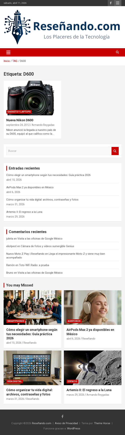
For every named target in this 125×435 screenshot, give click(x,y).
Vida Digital (14, 381)
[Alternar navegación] (8, 52)
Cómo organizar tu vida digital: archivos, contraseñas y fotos (42, 199)
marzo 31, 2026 (15, 398)
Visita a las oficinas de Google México (39, 238)
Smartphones (15, 321)
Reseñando (30, 342)
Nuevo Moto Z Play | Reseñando (25, 253)
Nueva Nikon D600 (19, 120)
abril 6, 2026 (73, 338)
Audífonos (74, 321)
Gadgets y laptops (19, 111)
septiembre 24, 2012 (18, 124)
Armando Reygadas (43, 124)
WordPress (73, 428)
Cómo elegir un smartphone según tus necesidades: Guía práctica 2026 (48, 175)
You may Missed (19, 285)
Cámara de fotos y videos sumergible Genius (47, 246)
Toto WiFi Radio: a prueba (34, 265)
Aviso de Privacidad (66, 423)
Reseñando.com (41, 423)
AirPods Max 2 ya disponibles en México (30, 187)
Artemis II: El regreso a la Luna (24, 212)
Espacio (72, 381)
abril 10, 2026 (13, 342)
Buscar (115, 151)
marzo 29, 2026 (75, 394)
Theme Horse (102, 423)
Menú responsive (117, 3)
